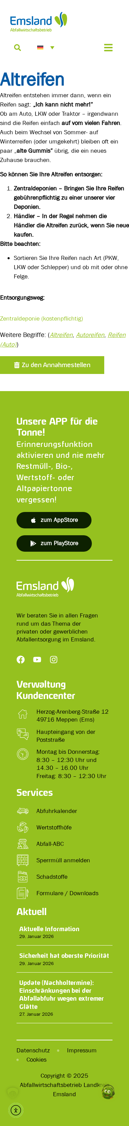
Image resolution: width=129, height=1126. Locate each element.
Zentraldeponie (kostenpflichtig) (41, 319)
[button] (52, 365)
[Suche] (17, 47)
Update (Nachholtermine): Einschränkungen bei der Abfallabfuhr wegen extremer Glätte (61, 994)
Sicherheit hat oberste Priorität (64, 955)
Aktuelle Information (49, 929)
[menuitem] (46, 47)
